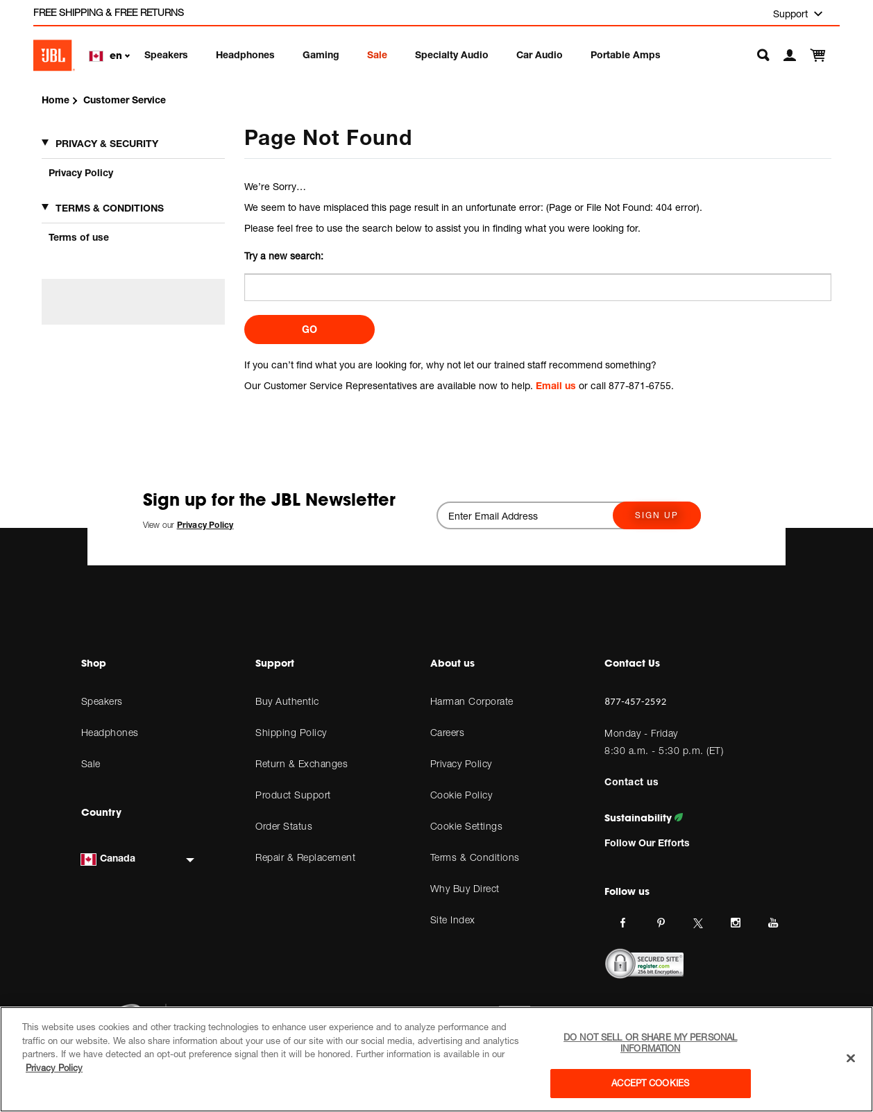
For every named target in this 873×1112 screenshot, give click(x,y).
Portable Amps (626, 54)
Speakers (166, 54)
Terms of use (79, 237)
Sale (377, 54)
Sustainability (643, 818)
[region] (436, 1059)
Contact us (631, 781)
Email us (556, 385)
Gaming (321, 54)
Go (309, 329)
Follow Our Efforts (647, 842)
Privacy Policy (81, 172)
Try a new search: (283, 256)
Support (792, 13)
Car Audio (539, 54)
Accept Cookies (650, 1082)
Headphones (245, 54)
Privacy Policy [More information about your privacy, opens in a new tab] (54, 1067)
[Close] (851, 1058)
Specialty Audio (452, 54)
